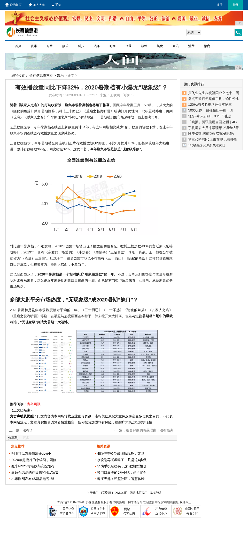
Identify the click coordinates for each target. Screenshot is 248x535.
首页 (18, 46)
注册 (220, 5)
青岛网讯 (33, 404)
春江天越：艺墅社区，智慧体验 (121, 479)
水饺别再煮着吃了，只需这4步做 (122, 460)
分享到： (15, 438)
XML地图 (121, 492)
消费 (191, 46)
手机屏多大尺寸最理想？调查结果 (213, 128)
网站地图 (135, 492)
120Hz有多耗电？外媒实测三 (210, 104)
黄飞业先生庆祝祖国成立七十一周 (213, 93)
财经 (49, 46)
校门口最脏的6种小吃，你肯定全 (122, 472)
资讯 (34, 46)
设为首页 (13, 5)
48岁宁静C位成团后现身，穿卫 (120, 453)
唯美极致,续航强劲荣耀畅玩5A (211, 134)
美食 (160, 46)
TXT (144, 492)
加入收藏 (37, 5)
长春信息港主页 (41, 75)
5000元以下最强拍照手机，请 (210, 110)
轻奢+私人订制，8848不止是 (210, 116)
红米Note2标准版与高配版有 (32, 466)
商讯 (175, 46)
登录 (235, 5)
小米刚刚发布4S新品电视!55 (32, 479)
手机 (56, 5)
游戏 (144, 46)
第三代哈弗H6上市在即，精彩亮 (212, 139)
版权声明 (155, 492)
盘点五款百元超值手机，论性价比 (213, 99)
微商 (207, 46)
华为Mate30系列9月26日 (206, 145)
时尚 (112, 46)
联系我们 (107, 492)
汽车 (97, 46)
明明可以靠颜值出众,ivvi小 (31, 453)
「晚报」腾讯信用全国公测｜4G (212, 122)
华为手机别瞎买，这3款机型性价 (122, 466)
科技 (81, 46)
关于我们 (93, 492)
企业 (128, 46)
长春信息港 (92, 502)
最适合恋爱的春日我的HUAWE (34, 472)
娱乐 (65, 46)
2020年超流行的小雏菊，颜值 (33, 460)
